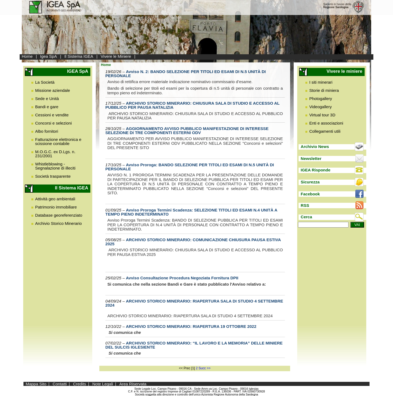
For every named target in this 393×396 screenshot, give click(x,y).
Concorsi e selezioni (53, 123)
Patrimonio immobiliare (56, 207)
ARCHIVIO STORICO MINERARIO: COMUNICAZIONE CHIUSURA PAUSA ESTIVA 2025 (193, 241)
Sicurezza (310, 182)
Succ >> (205, 368)
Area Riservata (132, 384)
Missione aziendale (52, 90)
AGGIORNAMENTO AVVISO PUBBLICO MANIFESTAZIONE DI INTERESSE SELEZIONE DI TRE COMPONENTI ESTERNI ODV (187, 130)
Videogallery (320, 106)
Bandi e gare (46, 106)
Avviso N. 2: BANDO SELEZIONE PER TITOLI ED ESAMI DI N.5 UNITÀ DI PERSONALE (185, 73)
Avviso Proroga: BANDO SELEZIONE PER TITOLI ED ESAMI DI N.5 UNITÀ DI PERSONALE (189, 166)
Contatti (60, 384)
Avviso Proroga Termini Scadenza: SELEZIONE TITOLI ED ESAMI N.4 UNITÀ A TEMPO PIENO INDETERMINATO (191, 212)
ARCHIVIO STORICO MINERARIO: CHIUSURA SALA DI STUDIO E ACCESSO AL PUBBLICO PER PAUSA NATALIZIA (192, 105)
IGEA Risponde (316, 170)
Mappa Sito (36, 384)
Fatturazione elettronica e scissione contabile (58, 141)
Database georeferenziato (58, 215)
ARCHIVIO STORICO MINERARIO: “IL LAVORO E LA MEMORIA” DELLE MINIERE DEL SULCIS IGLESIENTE (194, 345)
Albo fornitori (46, 131)
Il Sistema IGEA (78, 56)
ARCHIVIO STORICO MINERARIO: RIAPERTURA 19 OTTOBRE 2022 (191, 326)
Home (27, 56)
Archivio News (315, 146)
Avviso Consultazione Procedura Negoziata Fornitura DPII (182, 278)
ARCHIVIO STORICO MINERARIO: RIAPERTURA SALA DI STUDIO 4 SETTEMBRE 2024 (194, 303)
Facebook (310, 194)
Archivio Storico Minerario (58, 223)
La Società (45, 82)
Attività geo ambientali (55, 199)
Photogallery (320, 98)
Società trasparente (53, 176)
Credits (79, 384)
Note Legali (102, 384)
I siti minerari (320, 82)
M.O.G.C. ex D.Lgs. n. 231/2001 (55, 153)
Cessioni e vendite (52, 115)
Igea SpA (48, 56)
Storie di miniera (324, 90)
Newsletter (311, 158)
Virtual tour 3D (322, 115)
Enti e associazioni (326, 123)
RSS (305, 205)
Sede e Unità (47, 98)
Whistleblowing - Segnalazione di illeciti (55, 166)
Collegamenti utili (324, 131)
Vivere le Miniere (116, 56)
